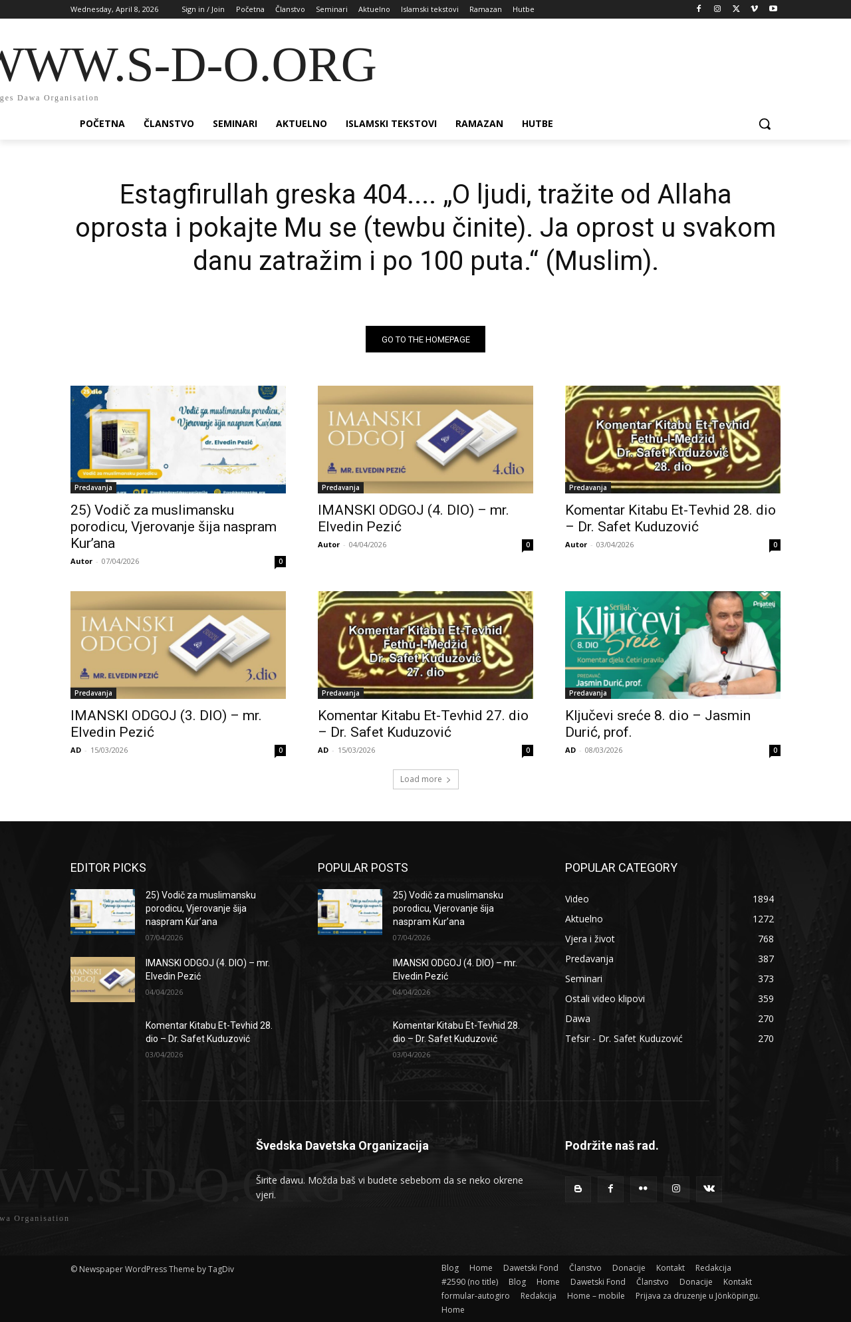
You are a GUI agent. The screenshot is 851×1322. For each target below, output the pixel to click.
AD (75, 750)
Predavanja (93, 488)
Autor (81, 562)
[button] (765, 124)
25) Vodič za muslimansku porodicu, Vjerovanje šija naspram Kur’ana (173, 527)
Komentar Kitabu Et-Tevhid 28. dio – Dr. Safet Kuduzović (670, 519)
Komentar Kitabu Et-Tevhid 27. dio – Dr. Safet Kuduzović (423, 724)
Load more (425, 779)
